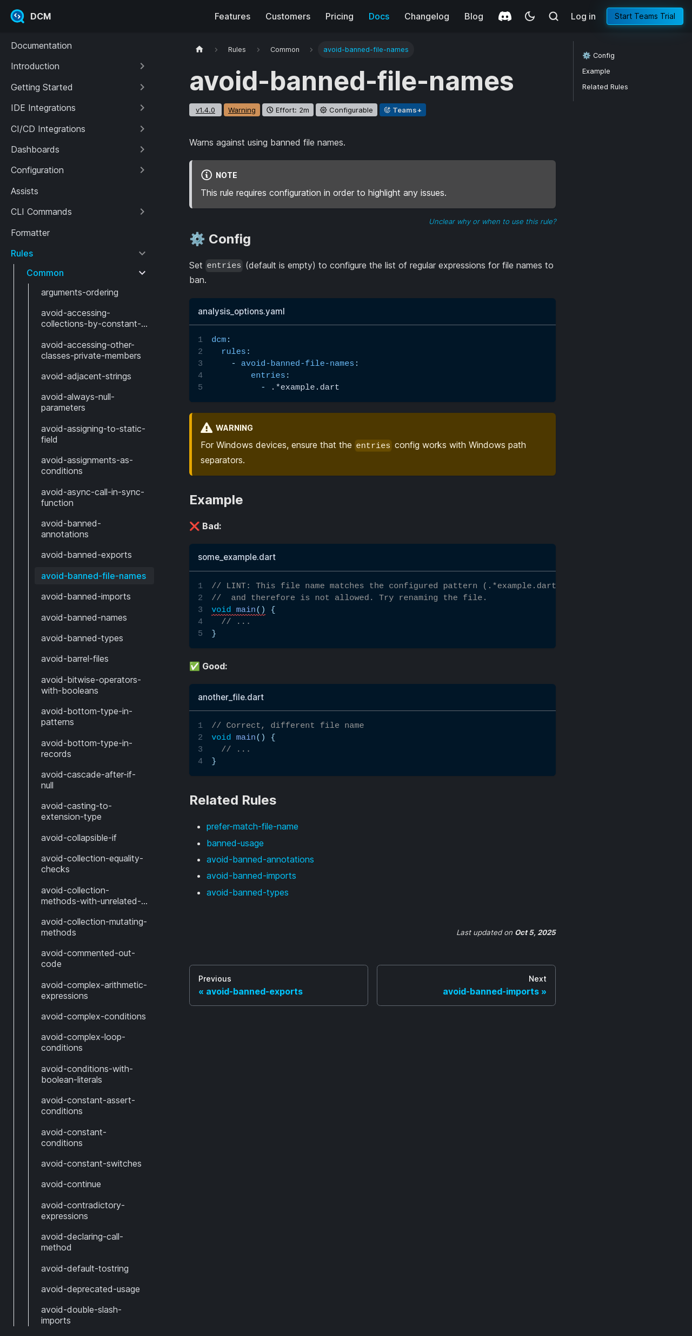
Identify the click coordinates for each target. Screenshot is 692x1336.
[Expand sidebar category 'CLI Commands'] (142, 211)
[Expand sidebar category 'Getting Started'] (142, 87)
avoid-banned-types (248, 892)
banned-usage (235, 843)
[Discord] (505, 16)
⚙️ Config (598, 55)
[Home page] (199, 49)
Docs (379, 16)
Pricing (339, 16)
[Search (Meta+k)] (553, 16)
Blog (473, 16)
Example (596, 71)
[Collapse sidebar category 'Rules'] (142, 253)
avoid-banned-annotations (260, 859)
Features (232, 16)
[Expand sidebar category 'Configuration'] (142, 170)
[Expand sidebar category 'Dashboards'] (142, 149)
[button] (79, 66)
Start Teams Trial (645, 16)
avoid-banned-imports (251, 875)
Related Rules (605, 87)
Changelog (426, 16)
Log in (583, 16)
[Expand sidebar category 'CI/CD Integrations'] (142, 128)
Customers (287, 16)
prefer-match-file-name (252, 826)
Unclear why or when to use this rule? (492, 221)
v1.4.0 (205, 110)
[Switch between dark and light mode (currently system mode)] (529, 16)
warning (242, 110)
